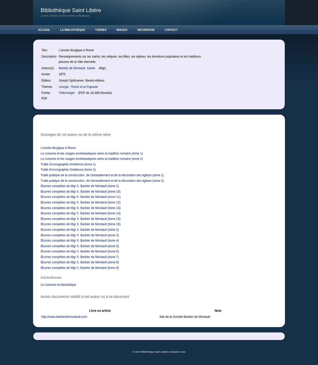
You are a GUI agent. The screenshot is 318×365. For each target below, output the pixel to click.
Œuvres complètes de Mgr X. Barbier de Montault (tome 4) (80, 240)
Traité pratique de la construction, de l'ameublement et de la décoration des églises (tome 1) (102, 175)
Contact (171, 29)
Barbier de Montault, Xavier (77, 68)
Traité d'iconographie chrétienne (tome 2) (68, 169)
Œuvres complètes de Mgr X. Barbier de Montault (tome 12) (80, 202)
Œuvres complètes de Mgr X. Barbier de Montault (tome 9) (80, 268)
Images (122, 29)
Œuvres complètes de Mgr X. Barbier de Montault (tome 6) (80, 251)
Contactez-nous (177, 351)
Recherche (145, 29)
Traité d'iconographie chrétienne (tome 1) (68, 164)
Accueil (44, 29)
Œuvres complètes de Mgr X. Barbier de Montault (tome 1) (80, 186)
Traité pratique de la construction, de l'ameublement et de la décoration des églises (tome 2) (102, 180)
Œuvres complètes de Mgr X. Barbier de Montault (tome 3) (80, 235)
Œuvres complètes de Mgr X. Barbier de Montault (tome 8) (80, 262)
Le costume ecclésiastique (58, 284)
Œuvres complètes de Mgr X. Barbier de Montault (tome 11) (80, 197)
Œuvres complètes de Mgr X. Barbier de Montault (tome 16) (80, 224)
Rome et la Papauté (84, 87)
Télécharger (67, 93)
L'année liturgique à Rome (58, 148)
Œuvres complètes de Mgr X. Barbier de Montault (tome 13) (80, 208)
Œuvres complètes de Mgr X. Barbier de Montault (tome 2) (80, 229)
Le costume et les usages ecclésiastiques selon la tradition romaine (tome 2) (92, 159)
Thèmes (101, 29)
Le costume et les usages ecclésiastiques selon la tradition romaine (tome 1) (92, 153)
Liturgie (64, 87)
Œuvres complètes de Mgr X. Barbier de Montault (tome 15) (80, 219)
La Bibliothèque (72, 29)
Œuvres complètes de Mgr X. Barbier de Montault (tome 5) (80, 246)
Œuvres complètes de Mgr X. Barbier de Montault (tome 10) (80, 191)
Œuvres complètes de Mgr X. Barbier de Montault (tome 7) (80, 257)
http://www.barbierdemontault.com (64, 317)
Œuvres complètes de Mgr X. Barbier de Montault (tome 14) (80, 213)
